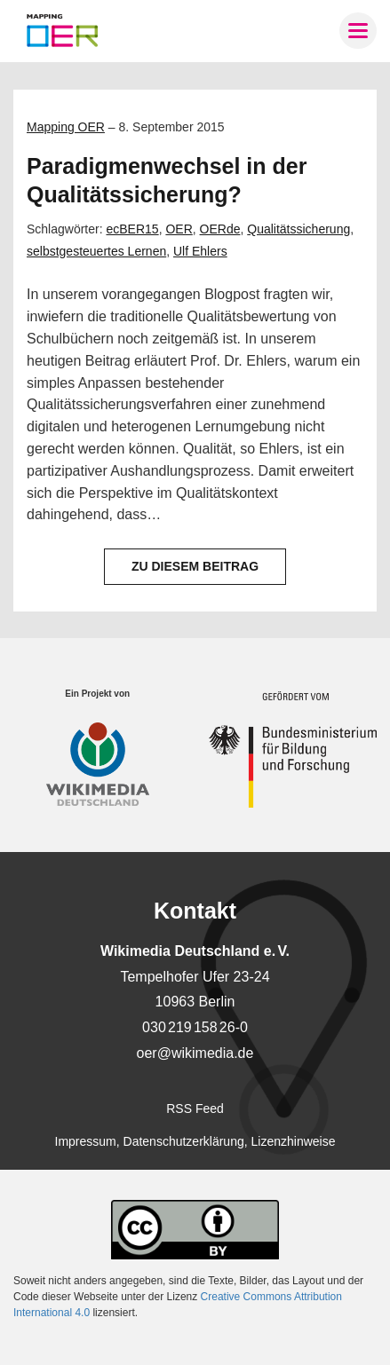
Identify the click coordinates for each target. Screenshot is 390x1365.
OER (178, 229)
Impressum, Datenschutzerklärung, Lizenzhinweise (195, 1141)
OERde (220, 229)
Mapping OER (66, 127)
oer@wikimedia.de (195, 1053)
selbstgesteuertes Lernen (96, 251)
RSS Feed (195, 1108)
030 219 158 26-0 (195, 1027)
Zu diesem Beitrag (195, 566)
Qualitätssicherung (298, 229)
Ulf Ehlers (200, 251)
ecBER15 (132, 229)
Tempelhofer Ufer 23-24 (194, 976)
